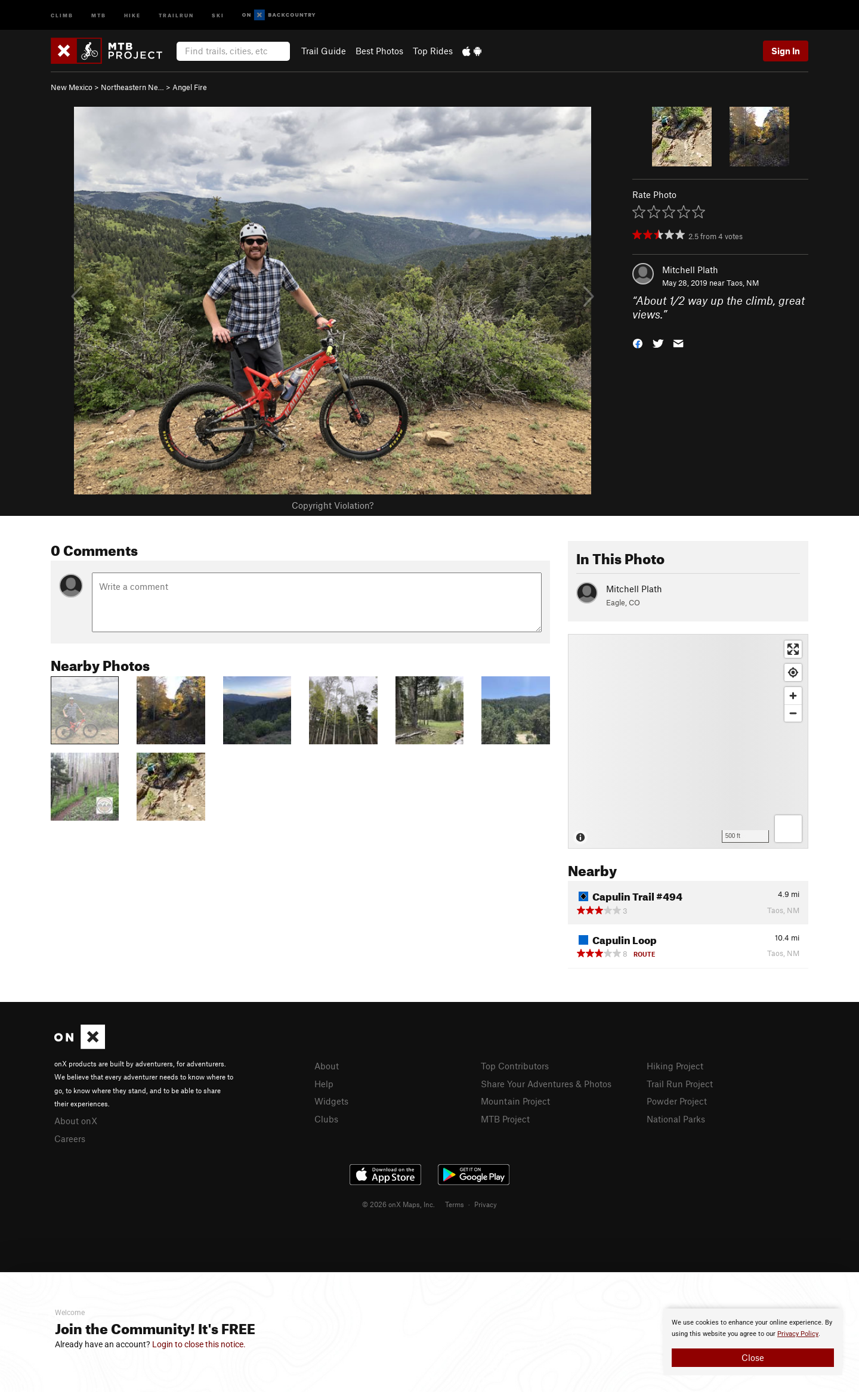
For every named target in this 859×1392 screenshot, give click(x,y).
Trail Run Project (680, 1083)
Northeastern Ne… (132, 87)
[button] (637, 342)
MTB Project (505, 1118)
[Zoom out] (793, 713)
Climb (62, 14)
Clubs (326, 1118)
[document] (753, 1342)
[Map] (688, 741)
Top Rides (433, 50)
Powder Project (677, 1101)
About (326, 1065)
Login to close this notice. (199, 1344)
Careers (69, 1138)
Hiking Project (675, 1065)
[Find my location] (793, 672)
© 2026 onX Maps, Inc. (398, 1204)
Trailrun (176, 14)
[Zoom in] (793, 695)
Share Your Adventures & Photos (546, 1083)
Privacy (485, 1204)
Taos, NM (743, 282)
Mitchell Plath (690, 269)
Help (323, 1083)
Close (752, 1357)
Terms (454, 1204)
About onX (75, 1120)
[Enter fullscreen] (793, 649)
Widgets (331, 1101)
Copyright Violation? (332, 505)
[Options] (788, 828)
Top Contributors (515, 1065)
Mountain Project (515, 1101)
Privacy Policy (797, 1334)
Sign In (785, 50)
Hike (132, 14)
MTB (98, 14)
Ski (218, 14)
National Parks (676, 1118)
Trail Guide (323, 50)
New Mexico (71, 87)
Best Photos (379, 50)
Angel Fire (189, 87)
